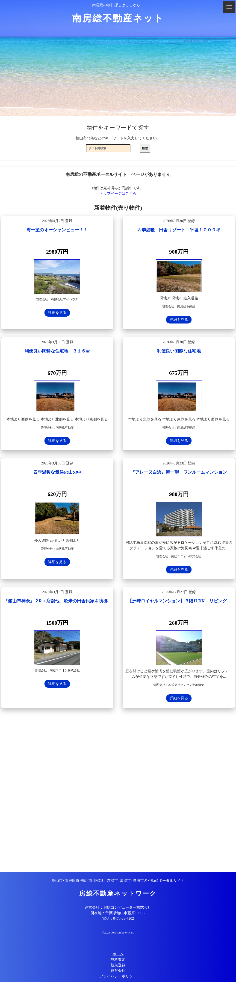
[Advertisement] (118, 791)
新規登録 (118, 965)
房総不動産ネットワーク (118, 893)
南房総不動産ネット (118, 18)
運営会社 (118, 971)
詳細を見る (57, 313)
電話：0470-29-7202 (118, 918)
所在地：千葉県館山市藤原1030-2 (118, 913)
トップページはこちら (118, 193)
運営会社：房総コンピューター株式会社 (118, 907)
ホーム (118, 954)
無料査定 (118, 960)
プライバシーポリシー (118, 976)
